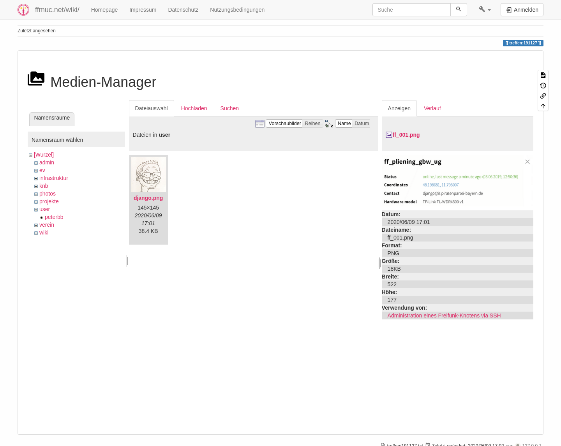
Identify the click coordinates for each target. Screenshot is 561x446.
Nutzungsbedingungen (237, 10)
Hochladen (194, 108)
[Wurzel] (44, 155)
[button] (485, 9)
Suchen (230, 108)
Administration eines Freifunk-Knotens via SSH (444, 315)
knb (43, 186)
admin (46, 162)
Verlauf (432, 108)
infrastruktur (53, 178)
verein (46, 225)
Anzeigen (399, 108)
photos (47, 193)
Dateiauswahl (151, 108)
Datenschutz (183, 10)
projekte (49, 201)
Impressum (142, 10)
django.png (148, 198)
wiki (43, 232)
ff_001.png (406, 135)
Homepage (104, 10)
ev (42, 170)
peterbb (54, 217)
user (44, 209)
